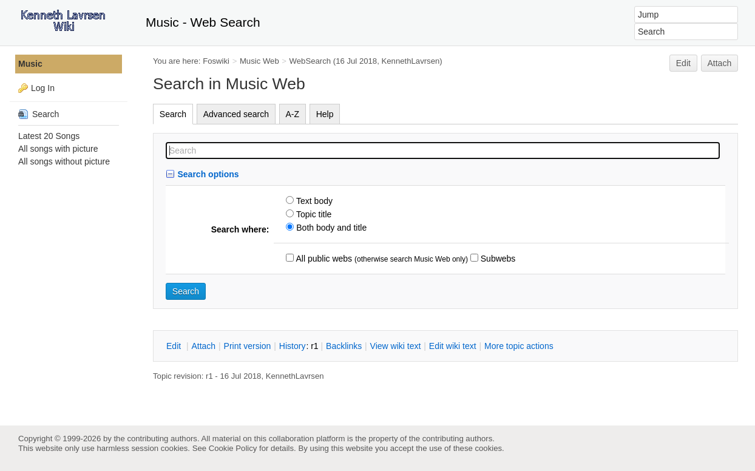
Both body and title (330, 227)
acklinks (344, 346)
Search (173, 114)
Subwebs (496, 258)
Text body (313, 201)
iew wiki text (395, 346)
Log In (43, 88)
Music (30, 64)
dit (174, 346)
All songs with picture (58, 149)
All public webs (323, 258)
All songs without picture (64, 161)
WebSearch (310, 61)
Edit (683, 63)
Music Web (259, 61)
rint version (247, 346)
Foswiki (216, 61)
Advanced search (236, 114)
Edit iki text (452, 346)
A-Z (293, 114)
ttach (203, 346)
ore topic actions (519, 346)
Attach (720, 63)
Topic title (312, 214)
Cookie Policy (233, 448)
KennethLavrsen (411, 61)
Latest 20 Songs (49, 136)
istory (292, 346)
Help (325, 114)
